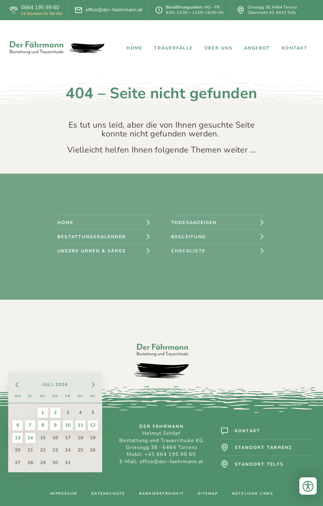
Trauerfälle (173, 48)
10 (68, 425)
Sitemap (208, 494)
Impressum (63, 494)
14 (30, 438)
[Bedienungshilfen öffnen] (308, 491)
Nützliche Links (252, 494)
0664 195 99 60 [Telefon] (40, 7)
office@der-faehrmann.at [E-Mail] (113, 10)
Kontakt (295, 48)
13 (18, 438)
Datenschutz (108, 494)
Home (134, 48)
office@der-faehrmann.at (171, 461)
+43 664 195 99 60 (170, 454)
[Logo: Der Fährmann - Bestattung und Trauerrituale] (57, 47)
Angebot (257, 48)
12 (93, 425)
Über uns (218, 48)
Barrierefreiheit (161, 494)
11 (80, 425)
